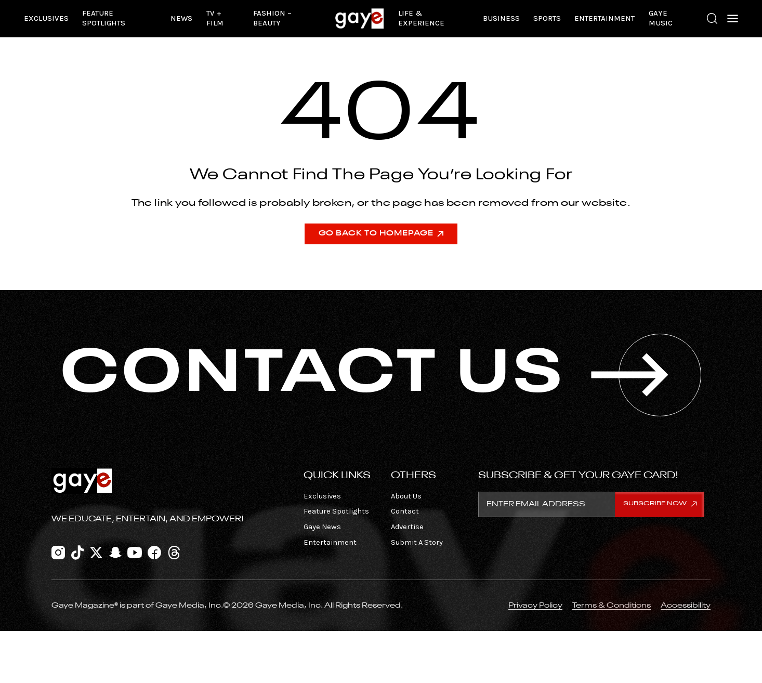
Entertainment (604, 18)
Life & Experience (421, 18)
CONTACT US (381, 375)
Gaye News (322, 526)
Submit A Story (417, 542)
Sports (547, 18)
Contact (405, 511)
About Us (406, 496)
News (181, 18)
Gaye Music (661, 18)
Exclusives (46, 18)
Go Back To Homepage (381, 233)
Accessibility (686, 605)
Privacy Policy (535, 605)
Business (501, 18)
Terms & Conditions (611, 605)
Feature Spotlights (103, 18)
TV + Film (215, 18)
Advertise (407, 526)
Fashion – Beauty (272, 18)
